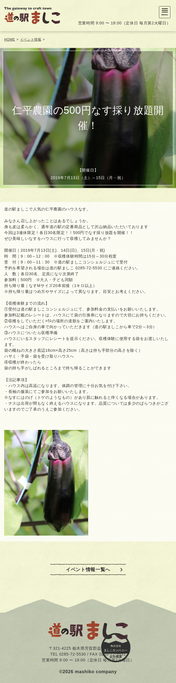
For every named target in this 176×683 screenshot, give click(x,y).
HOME (9, 39)
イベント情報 (30, 39)
